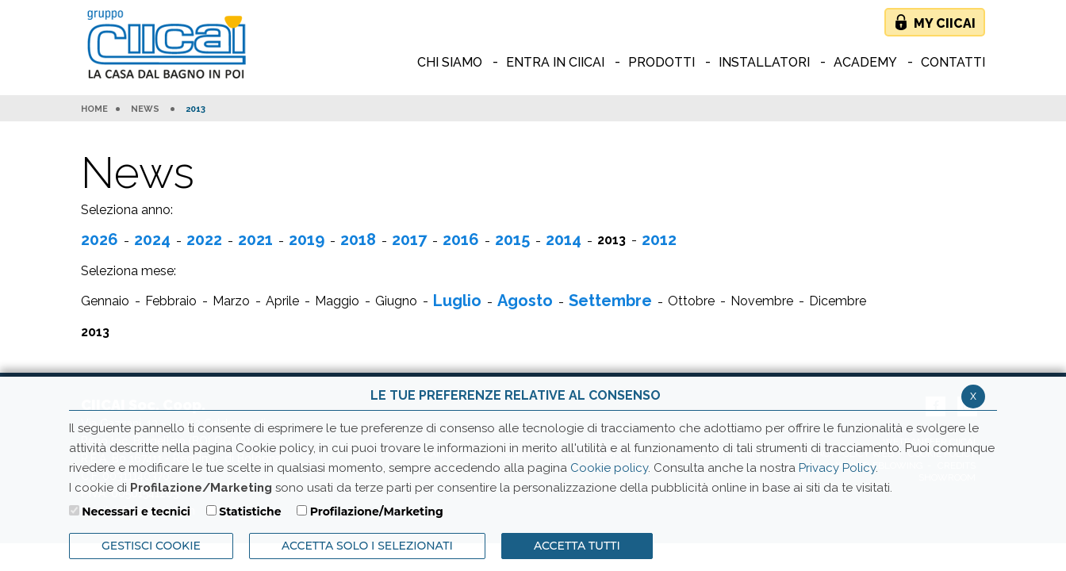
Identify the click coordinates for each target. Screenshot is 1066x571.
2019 (306, 239)
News (145, 109)
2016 (461, 239)
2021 (255, 239)
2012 (659, 239)
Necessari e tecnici (136, 511)
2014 (563, 239)
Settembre (610, 300)
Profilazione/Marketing (376, 511)
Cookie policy (609, 468)
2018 (358, 239)
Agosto (525, 300)
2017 (409, 239)
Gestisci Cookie (151, 545)
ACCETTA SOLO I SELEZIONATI (367, 545)
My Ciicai (945, 23)
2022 (204, 239)
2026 (99, 239)
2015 (512, 239)
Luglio (457, 300)
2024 (152, 239)
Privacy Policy (837, 468)
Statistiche (250, 511)
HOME (94, 109)
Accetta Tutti (577, 545)
